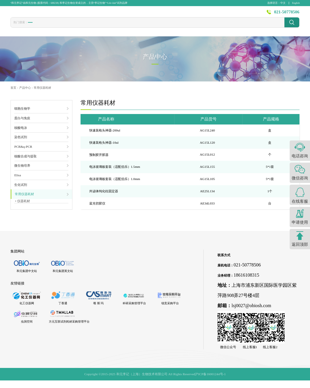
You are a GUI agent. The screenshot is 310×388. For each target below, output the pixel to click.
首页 (104, 14)
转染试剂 (55, 27)
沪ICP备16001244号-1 (210, 381)
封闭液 (128, 27)
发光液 (144, 27)
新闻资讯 (198, 14)
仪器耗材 (24, 205)
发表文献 (149, 14)
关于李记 (247, 14)
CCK (88, 27)
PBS (114, 27)
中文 (283, 2)
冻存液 (73, 27)
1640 (101, 27)
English (296, 2)
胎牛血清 (36, 27)
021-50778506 (287, 14)
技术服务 (174, 14)
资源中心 (222, 14)
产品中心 (125, 14)
